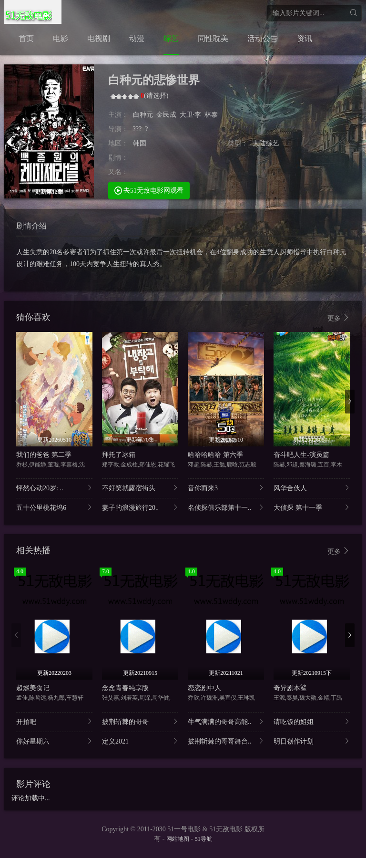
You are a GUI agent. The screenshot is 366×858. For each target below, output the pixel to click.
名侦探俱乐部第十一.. (226, 507)
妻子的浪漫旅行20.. (140, 507)
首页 (26, 38)
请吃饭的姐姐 (312, 721)
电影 (60, 38)
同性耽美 (213, 38)
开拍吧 (54, 721)
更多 (338, 318)
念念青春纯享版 (125, 688)
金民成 (166, 114)
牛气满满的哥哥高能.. (226, 721)
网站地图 (177, 839)
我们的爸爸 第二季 (43, 454)
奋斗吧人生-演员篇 (301, 454)
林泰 (211, 114)
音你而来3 (226, 488)
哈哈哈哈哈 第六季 (215, 454)
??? (137, 129)
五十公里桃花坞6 (54, 507)
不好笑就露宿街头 (140, 488)
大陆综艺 (266, 143)
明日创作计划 (312, 741)
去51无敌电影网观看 (149, 190)
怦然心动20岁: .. (54, 488)
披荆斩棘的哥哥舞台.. (226, 741)
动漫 (136, 38)
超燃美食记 (33, 688)
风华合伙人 (312, 488)
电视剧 (98, 38)
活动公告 (262, 38)
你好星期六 (54, 741)
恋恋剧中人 (204, 688)
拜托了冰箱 (118, 454)
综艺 (171, 38)
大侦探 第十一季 (312, 507)
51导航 (203, 839)
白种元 (143, 114)
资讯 (304, 38)
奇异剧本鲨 (290, 688)
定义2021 (140, 741)
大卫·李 (191, 114)
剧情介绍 (31, 226)
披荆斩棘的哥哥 (140, 721)
